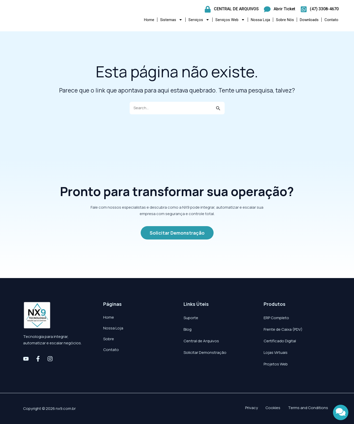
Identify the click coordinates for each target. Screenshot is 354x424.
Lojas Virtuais (276, 352)
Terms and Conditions (311, 408)
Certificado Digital (280, 341)
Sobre (108, 339)
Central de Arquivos (201, 341)
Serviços (198, 19)
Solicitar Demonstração (205, 352)
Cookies (279, 408)
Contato (331, 19)
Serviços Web (230, 19)
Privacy (262, 408)
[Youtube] (26, 359)
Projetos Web (276, 364)
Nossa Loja (260, 19)
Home (149, 19)
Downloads (309, 19)
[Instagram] (50, 359)
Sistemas (171, 19)
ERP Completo (276, 317)
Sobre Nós (285, 19)
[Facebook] (38, 359)
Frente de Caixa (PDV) (283, 329)
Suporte (191, 317)
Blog (188, 329)
